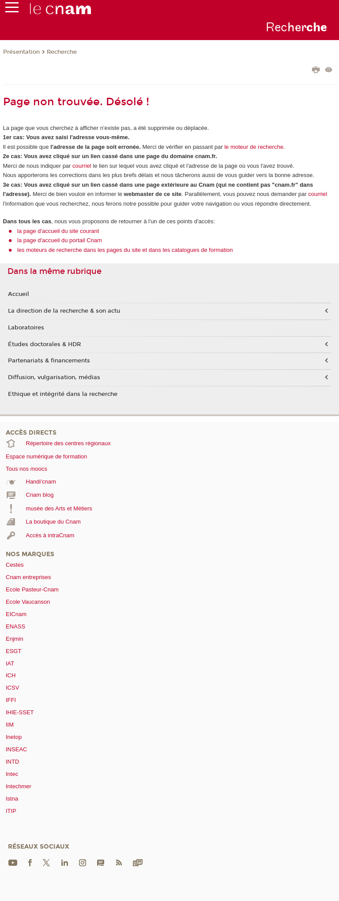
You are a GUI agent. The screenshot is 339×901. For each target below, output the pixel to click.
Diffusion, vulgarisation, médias (54, 377)
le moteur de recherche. (254, 147)
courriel (81, 165)
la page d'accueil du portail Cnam (59, 240)
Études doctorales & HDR (44, 344)
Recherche (62, 51)
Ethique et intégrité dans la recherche (62, 394)
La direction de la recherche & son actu (64, 310)
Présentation (21, 51)
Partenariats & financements (49, 360)
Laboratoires (26, 327)
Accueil (18, 294)
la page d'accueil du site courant (58, 231)
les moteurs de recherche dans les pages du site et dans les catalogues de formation (125, 250)
